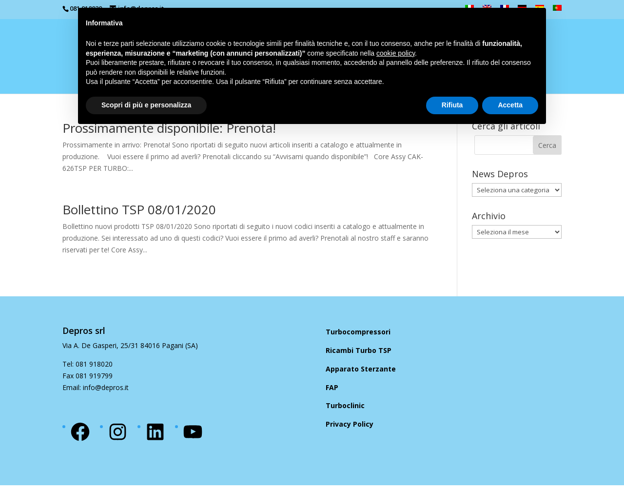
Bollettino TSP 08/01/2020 (139, 209)
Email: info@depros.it (95, 387)
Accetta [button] (510, 105)
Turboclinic (345, 405)
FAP (332, 387)
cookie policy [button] (395, 53)
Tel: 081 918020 (87, 364)
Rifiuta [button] (452, 105)
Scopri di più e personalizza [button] (146, 105)
